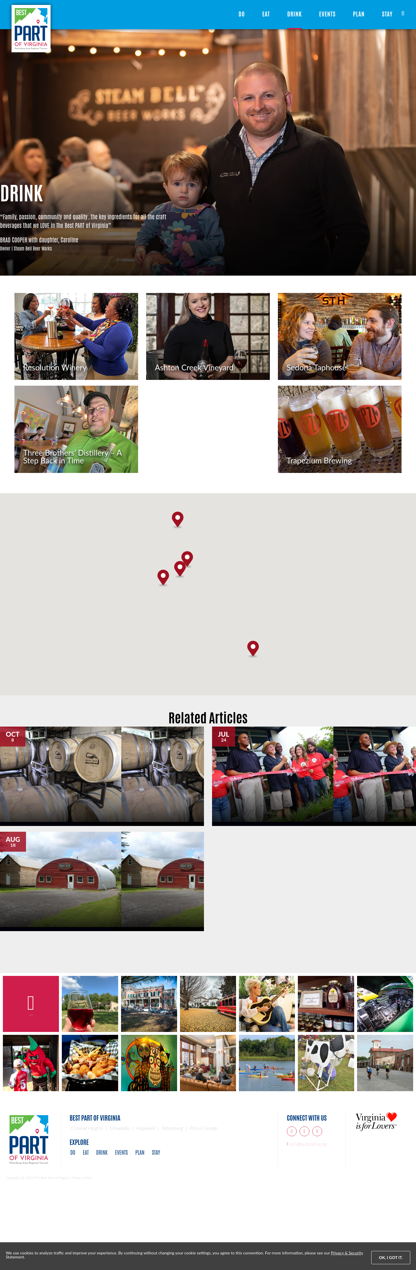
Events (327, 14)
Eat (266, 14)
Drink (294, 14)
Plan (359, 14)
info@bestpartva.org (308, 1217)
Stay (387, 14)
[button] (180, 642)
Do (242, 14)
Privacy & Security (347, 1252)
